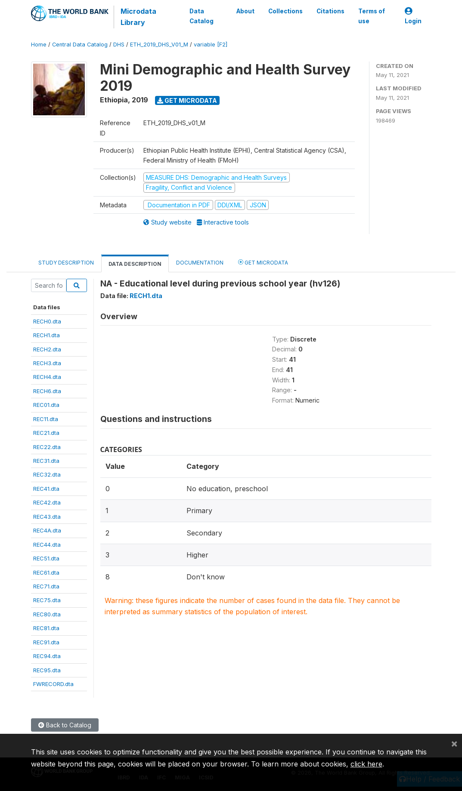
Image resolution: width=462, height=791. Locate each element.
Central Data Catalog (80, 44)
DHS (118, 44)
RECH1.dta (46, 335)
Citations (330, 11)
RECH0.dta (47, 321)
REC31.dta (46, 460)
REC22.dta (47, 446)
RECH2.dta (47, 349)
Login (413, 16)
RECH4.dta (47, 376)
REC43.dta (47, 516)
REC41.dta (46, 488)
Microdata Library (138, 17)
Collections (285, 11)
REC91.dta (46, 642)
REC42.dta (47, 502)
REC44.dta (47, 544)
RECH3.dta (47, 363)
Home (39, 44)
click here (366, 764)
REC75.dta (47, 600)
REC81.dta (46, 628)
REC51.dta (46, 558)
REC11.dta (45, 419)
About (245, 11)
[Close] (454, 743)
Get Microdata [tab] (263, 262)
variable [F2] (210, 44)
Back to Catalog (64, 725)
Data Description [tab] (135, 264)
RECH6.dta (47, 391)
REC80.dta (47, 614)
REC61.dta (46, 572)
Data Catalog (201, 16)
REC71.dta (46, 586)
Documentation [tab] (199, 262)
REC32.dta (47, 474)
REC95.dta (47, 670)
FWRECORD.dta (53, 683)
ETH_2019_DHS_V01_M (159, 44)
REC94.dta (47, 655)
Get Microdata (187, 100)
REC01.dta (46, 404)
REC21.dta (46, 432)
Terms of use (371, 16)
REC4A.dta (47, 530)
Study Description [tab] (66, 262)
